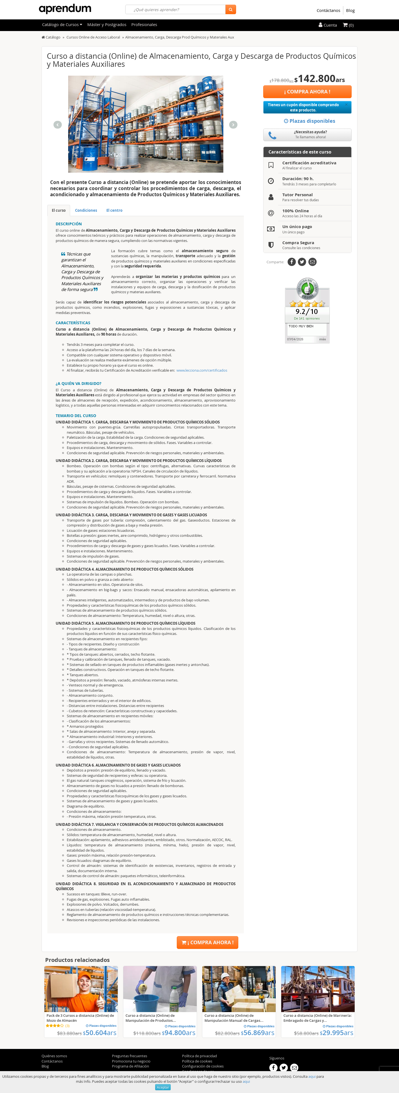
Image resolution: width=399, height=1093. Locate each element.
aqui (312, 1076)
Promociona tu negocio (131, 1061)
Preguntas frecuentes (129, 1055)
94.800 (178, 1032)
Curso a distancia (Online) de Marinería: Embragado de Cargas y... (317, 1018)
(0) (348, 25)
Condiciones (86, 210)
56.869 (257, 1032)
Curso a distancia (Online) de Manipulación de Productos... (151, 1018)
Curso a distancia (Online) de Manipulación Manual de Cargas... (234, 1018)
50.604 (99, 1032)
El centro (114, 210)
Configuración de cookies (203, 1066)
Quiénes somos (54, 1055)
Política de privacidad (199, 1055)
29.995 (336, 1032)
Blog (350, 10)
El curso (59, 210)
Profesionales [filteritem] (144, 24)
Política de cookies (197, 1061)
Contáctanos (328, 10)
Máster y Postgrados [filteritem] (106, 24)
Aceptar (163, 1087)
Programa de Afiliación (130, 1066)
